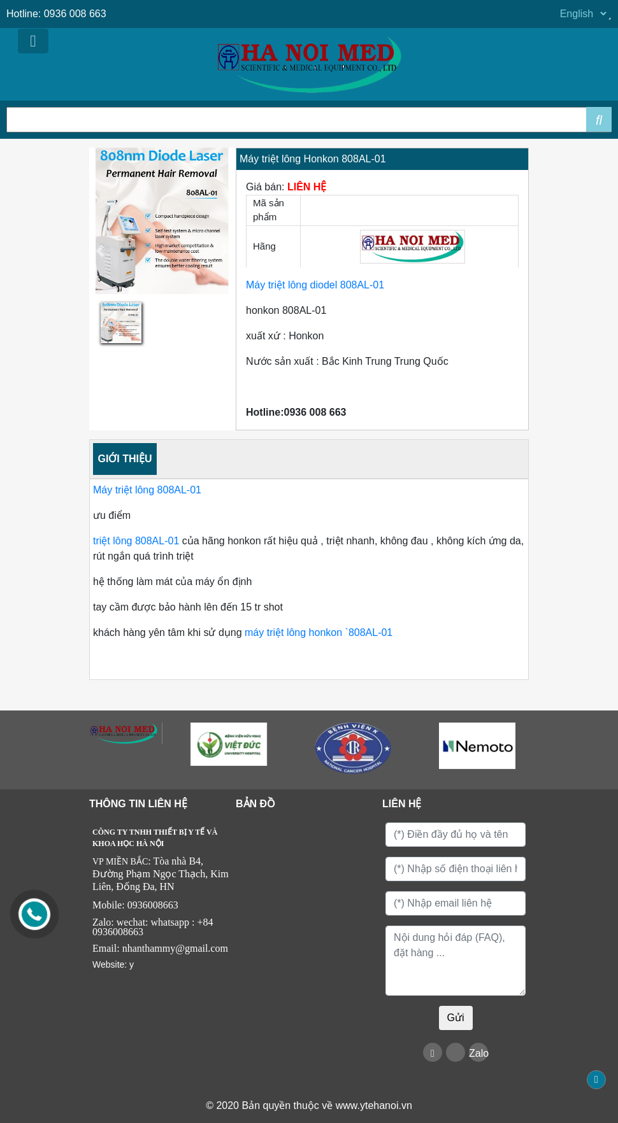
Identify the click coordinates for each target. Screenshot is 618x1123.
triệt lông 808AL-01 (137, 540)
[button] (100, 251)
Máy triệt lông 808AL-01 (148, 489)
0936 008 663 (75, 13)
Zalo (478, 1053)
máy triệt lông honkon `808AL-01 (317, 632)
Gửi (455, 1017)
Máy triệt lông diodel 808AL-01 (315, 284)
